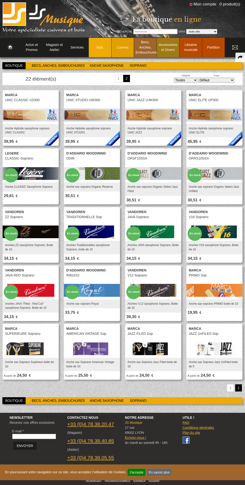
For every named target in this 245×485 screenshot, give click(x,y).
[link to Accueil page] (10, 47)
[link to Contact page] (235, 47)
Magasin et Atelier (54, 47)
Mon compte (205, 4)
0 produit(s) (229, 4)
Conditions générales (198, 428)
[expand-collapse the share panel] (240, 57)
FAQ (186, 422)
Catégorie (185, 75)
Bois (100, 47)
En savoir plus (159, 472)
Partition (213, 47)
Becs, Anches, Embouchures (145, 47)
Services (77, 47)
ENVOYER (25, 446)
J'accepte (136, 472)
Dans (182, 31)
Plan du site (191, 433)
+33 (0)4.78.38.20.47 (90, 424)
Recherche (124, 31)
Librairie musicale (191, 47)
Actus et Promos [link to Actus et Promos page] (31, 47)
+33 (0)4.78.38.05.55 (90, 457)
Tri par (216, 75)
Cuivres (122, 47)
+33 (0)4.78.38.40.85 (90, 441)
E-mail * (18, 431)
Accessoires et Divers (168, 47)
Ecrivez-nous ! (135, 438)
